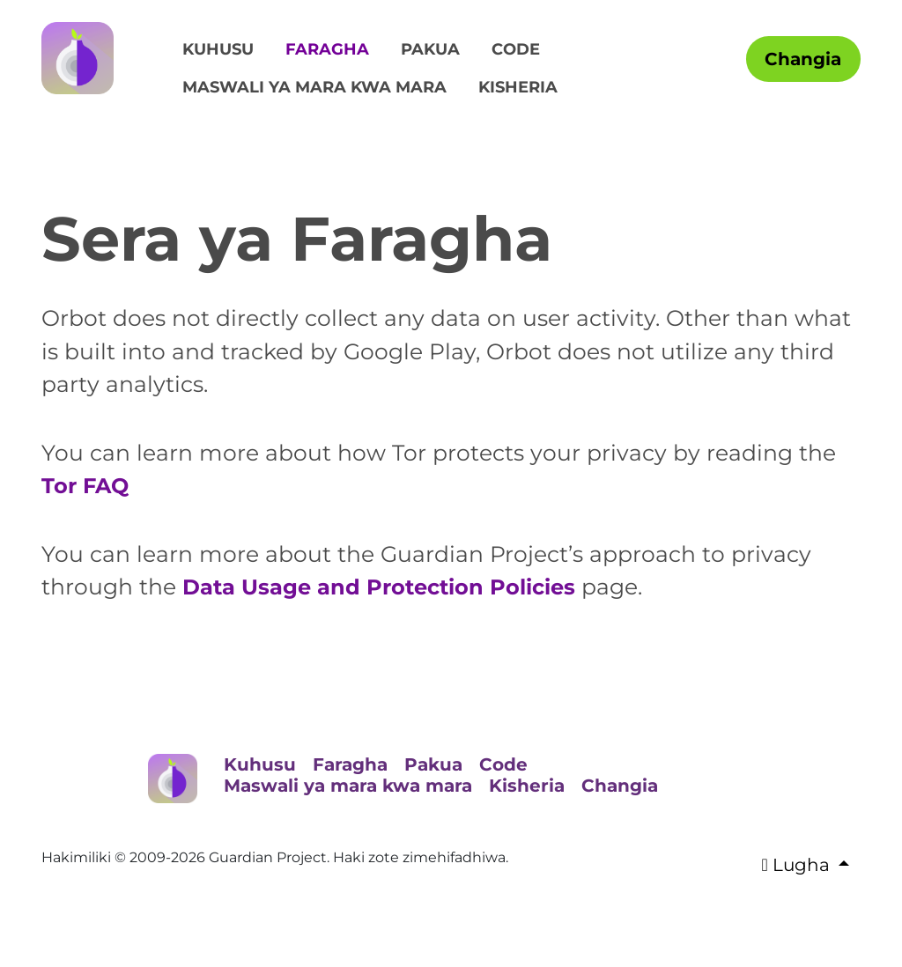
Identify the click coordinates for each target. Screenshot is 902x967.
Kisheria (518, 87)
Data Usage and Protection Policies (385, 586)
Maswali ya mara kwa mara (314, 87)
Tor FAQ (86, 485)
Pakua (430, 49)
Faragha (327, 49)
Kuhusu (218, 49)
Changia (803, 59)
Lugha (798, 864)
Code (516, 49)
